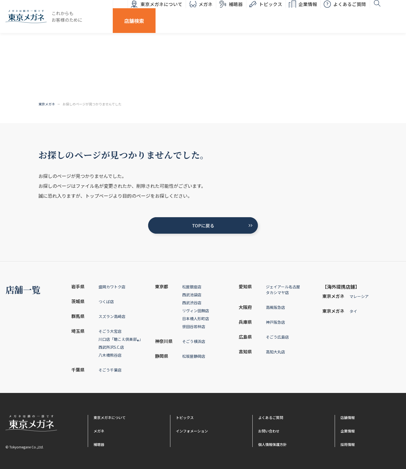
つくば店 (106, 301)
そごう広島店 (277, 337)
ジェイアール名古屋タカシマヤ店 (283, 289)
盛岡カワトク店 (111, 286)
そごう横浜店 (193, 341)
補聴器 (214, 12)
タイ (353, 311)
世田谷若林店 (193, 326)
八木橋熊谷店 (110, 355)
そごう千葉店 (110, 370)
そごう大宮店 (110, 331)
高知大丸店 (275, 351)
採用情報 (347, 444)
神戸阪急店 (275, 322)
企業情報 (286, 12)
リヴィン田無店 (195, 310)
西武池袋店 (191, 294)
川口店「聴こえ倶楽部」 (120, 340)
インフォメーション (192, 431)
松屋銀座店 (191, 286)
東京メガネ (46, 104)
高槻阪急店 (275, 307)
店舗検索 (385, 12)
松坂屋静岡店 (193, 356)
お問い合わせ (269, 431)
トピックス (249, 12)
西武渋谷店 (191, 302)
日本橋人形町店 (195, 318)
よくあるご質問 (328, 12)
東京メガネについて (140, 12)
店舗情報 (347, 417)
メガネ (184, 12)
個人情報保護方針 (272, 444)
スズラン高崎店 (111, 316)
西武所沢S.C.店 (111, 347)
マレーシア (359, 296)
